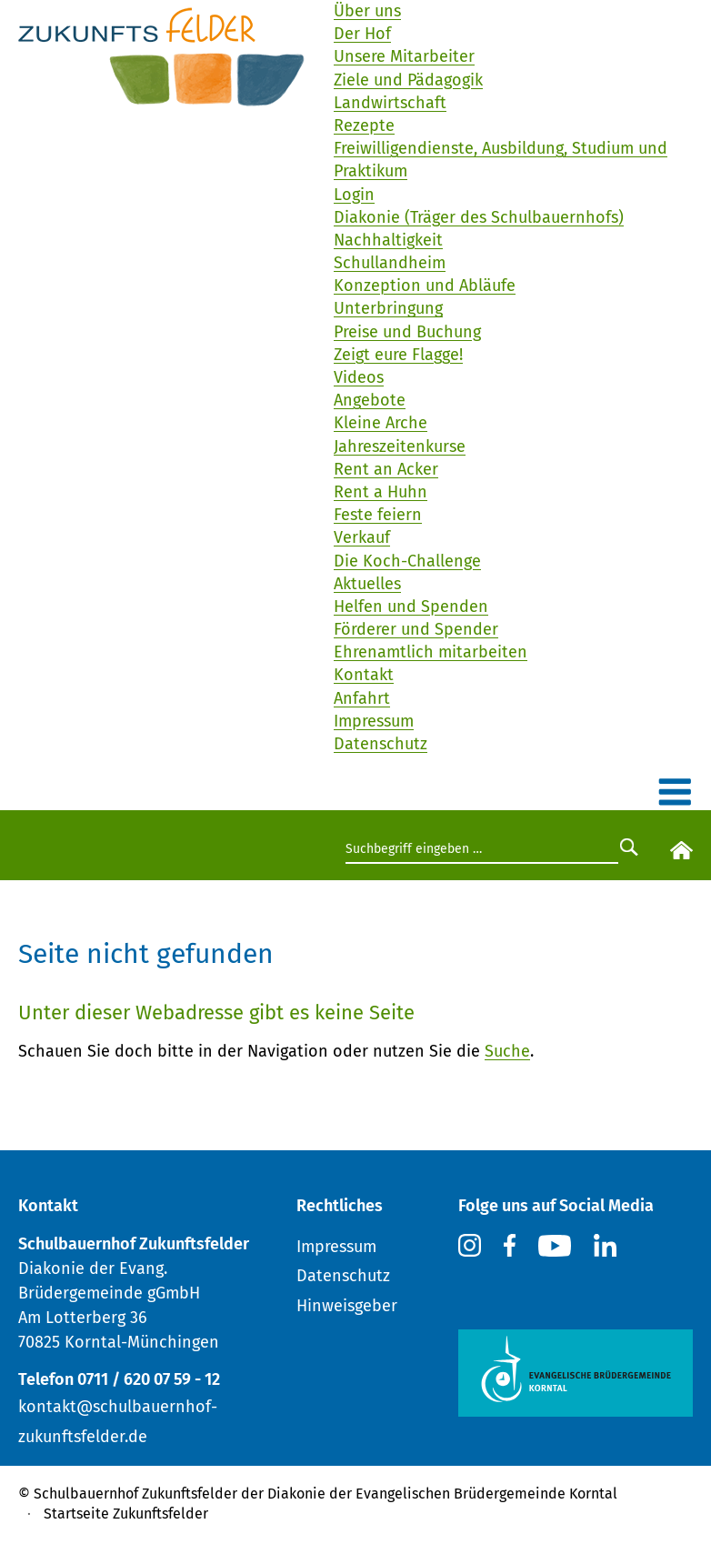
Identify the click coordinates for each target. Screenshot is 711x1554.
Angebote (370, 400)
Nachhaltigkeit (388, 240)
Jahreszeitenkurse (400, 446)
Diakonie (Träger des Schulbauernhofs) (479, 217)
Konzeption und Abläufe (425, 286)
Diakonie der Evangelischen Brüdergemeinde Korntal (442, 1493)
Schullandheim (390, 263)
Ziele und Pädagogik (408, 80)
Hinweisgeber (346, 1306)
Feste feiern (378, 515)
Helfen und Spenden (411, 607)
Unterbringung (388, 308)
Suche (507, 1051)
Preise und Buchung (407, 332)
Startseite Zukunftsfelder (126, 1513)
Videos (359, 377)
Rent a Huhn (380, 492)
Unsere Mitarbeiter (404, 56)
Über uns (367, 11)
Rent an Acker (386, 469)
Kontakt (364, 675)
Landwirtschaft (390, 103)
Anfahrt (362, 698)
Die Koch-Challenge (407, 561)
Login (354, 195)
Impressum (374, 721)
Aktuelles (367, 584)
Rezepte (364, 125)
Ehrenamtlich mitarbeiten (430, 652)
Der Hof (362, 34)
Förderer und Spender (416, 629)
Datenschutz (380, 744)
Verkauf (362, 537)
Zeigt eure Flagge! (398, 355)
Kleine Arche (380, 423)
